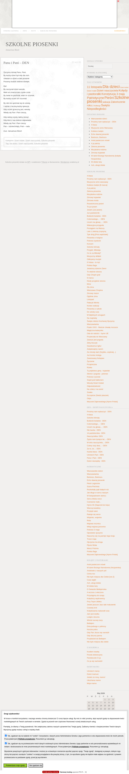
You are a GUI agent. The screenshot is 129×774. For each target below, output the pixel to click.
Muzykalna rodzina (98, 150)
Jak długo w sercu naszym (97, 493)
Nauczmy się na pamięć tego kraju (101, 536)
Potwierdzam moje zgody (15, 765)
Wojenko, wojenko (94, 517)
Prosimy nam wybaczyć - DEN (99, 179)
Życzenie (90, 361)
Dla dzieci (13, 144)
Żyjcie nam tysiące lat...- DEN (99, 439)
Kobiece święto (97, 131)
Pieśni (109, 98)
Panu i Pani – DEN (16, 63)
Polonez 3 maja (93, 530)
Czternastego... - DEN (96, 219)
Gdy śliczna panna (94, 636)
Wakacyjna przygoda (95, 225)
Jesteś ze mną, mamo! (96, 677)
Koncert (90, 244)
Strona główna (11, 31)
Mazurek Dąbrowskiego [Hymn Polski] (102, 402)
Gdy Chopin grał (93, 275)
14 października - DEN (96, 433)
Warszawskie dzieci (99, 119)
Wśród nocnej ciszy (95, 620)
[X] (86, 772)
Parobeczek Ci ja (94, 658)
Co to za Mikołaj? (94, 253)
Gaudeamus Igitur (94, 346)
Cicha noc (91, 574)
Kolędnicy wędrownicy (96, 598)
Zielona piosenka (98, 146)
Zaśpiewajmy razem (95, 349)
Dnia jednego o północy (96, 626)
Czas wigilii (91, 580)
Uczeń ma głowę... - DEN (97, 222)
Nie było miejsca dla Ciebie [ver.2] (100, 577)
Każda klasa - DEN (94, 452)
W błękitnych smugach (96, 315)
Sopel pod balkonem (95, 380)
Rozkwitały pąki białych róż (98, 490)
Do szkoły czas (93, 312)
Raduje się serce (94, 514)
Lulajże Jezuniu (93, 617)
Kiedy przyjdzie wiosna (96, 281)
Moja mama (91, 683)
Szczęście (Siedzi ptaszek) (98, 395)
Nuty (33, 31)
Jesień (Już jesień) (94, 210)
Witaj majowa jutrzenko (96, 527)
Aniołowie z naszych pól (96, 571)
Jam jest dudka (93, 614)
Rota (89, 520)
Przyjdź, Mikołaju (94, 250)
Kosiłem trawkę (93, 652)
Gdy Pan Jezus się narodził (98, 632)
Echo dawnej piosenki (100, 134)
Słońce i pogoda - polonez (97, 374)
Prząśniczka (92, 364)
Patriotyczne (95, 98)
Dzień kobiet (19, 140)
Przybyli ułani (92, 511)
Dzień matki (91, 91)
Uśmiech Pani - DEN (95, 455)
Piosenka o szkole (94, 309)
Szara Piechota (93, 486)
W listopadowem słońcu (96, 496)
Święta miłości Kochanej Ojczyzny (101, 321)
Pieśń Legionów (93, 483)
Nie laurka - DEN (94, 430)
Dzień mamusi (92, 674)
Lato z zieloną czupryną (96, 231)
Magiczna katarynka (95, 330)
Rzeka (89, 367)
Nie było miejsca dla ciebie (97, 642)
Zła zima (90, 287)
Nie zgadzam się (35, 765)
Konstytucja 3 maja (113, 93)
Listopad (90, 299)
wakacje (106, 102)
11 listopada (94, 86)
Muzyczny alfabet (94, 256)
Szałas (89, 392)
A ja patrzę (95, 143)
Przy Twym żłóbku (94, 602)
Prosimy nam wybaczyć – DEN (103, 122)
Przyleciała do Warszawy (97, 337)
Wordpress (65, 162)
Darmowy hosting (66, 772)
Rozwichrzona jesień (95, 204)
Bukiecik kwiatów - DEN (96, 216)
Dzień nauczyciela (33, 140)
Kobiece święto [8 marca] (97, 185)
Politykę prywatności (26, 739)
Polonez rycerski (93, 377)
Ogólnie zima (92, 296)
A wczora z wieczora (95, 592)
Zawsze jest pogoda (95, 340)
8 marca (90, 278)
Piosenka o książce (94, 238)
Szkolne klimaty (93, 247)
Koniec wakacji (93, 306)
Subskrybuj (119, 31)
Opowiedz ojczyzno (95, 533)
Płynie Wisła (92, 545)
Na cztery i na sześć (95, 389)
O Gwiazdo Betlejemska (96, 589)
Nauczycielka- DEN (95, 436)
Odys (89, 398)
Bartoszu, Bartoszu (99, 137)
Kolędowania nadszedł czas (98, 611)
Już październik (93, 213)
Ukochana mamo (94, 680)
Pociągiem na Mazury (95, 228)
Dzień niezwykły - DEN (96, 461)
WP (28, 162)
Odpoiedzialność (93, 386)
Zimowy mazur (93, 293)
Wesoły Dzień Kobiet (95, 383)
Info (25, 31)
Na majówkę (92, 318)
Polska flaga (92, 265)
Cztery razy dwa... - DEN (97, 446)
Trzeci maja (91, 539)
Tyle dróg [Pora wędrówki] (97, 234)
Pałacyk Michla (93, 303)
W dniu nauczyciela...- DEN (98, 442)
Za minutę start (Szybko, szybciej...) (101, 352)
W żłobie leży (96, 162)
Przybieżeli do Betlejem (96, 639)
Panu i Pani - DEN (94, 458)
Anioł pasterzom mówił (100, 140)
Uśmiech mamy (93, 671)
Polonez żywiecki (94, 241)
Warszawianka (93, 324)
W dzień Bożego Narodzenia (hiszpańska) (104, 567)
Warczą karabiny (93, 508)
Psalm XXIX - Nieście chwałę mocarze (102, 327)
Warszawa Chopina (95, 290)
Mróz (89, 284)
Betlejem (90, 623)
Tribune (44, 162)
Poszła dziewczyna (94, 655)
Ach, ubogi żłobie (98, 165)
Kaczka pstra (92, 629)
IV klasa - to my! (93, 262)
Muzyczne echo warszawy (97, 182)
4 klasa (94, 125)
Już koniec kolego (94, 355)
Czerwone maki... (94, 502)
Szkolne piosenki (48, 31)
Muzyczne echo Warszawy (102, 128)
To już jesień (92, 207)
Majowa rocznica (94, 524)
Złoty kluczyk (92, 343)
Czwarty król (92, 608)
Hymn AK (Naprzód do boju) (98, 505)
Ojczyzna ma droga (95, 542)
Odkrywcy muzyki (94, 259)
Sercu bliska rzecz (94, 499)
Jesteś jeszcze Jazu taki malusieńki (101, 605)
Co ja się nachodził (94, 661)
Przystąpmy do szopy (95, 595)
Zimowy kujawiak (98, 153)
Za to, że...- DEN (94, 449)
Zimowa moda (92, 200)
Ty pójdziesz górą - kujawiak (98, 371)
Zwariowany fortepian (95, 358)
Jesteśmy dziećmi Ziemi (96, 268)
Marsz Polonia (92, 548)
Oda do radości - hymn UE (97, 333)
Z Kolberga (96, 106)
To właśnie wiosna (94, 272)
